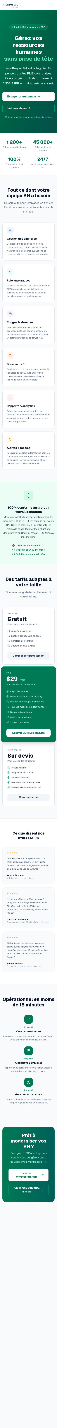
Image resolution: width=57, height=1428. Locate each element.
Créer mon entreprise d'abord (28, 1189)
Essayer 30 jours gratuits (28, 732)
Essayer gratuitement (23, 96)
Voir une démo (18, 108)
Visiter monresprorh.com (30, 1174)
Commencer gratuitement (28, 655)
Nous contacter (28, 797)
